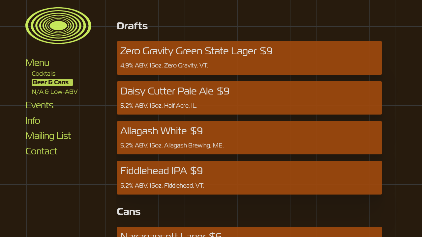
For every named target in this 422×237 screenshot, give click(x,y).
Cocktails (44, 73)
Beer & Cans (51, 82)
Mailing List (48, 136)
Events (39, 105)
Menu (37, 63)
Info (32, 121)
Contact (41, 151)
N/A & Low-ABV (54, 91)
